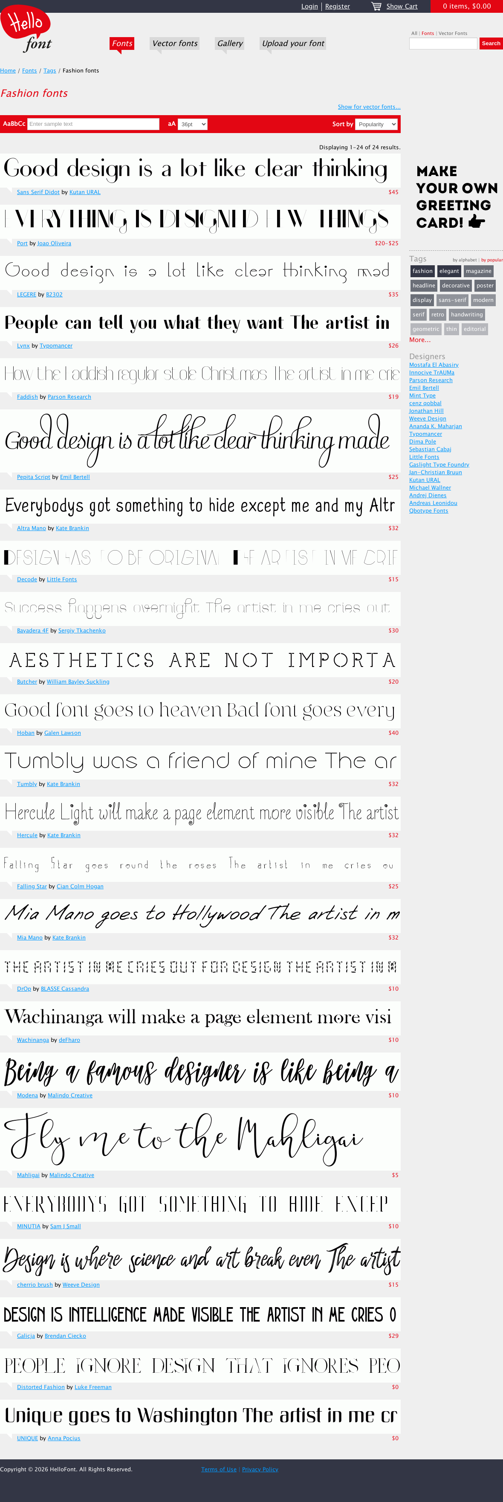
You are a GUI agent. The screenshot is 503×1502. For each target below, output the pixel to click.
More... (420, 340)
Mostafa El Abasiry (434, 365)
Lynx (23, 346)
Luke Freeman (93, 1387)
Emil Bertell (75, 477)
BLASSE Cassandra (65, 989)
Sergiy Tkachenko (82, 630)
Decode (27, 579)
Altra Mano (31, 528)
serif (419, 314)
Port (22, 243)
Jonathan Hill (426, 411)
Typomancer (56, 346)
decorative (456, 285)
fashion (423, 271)
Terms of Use (219, 1469)
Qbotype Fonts (428, 511)
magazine (478, 271)
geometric (426, 329)
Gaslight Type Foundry (439, 465)
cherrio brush (35, 1285)
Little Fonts (62, 579)
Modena (27, 1095)
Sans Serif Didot (38, 192)
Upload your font (293, 43)
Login (309, 7)
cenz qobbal (425, 403)
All (414, 33)
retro (437, 314)
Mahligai (28, 1175)
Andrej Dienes (428, 495)
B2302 (54, 294)
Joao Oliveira (54, 243)
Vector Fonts (453, 33)
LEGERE (26, 294)
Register (337, 7)
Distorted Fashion (41, 1387)
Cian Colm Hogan (80, 886)
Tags (49, 71)
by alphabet (465, 260)
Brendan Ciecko (65, 1336)
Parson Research (69, 397)
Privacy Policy (260, 1469)
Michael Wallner (430, 488)
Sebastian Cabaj (430, 449)
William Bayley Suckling (78, 682)
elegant (449, 271)
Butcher (27, 682)
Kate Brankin (72, 528)
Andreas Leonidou (433, 503)
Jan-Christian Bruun (435, 472)
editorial (475, 329)
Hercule (27, 835)
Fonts (122, 43)
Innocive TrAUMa (431, 372)
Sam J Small (65, 1226)
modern (483, 300)
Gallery (229, 43)
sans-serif (452, 300)
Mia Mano (30, 938)
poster (485, 285)
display (422, 300)
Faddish (27, 397)
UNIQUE (27, 1438)
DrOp (24, 989)
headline (424, 285)
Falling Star (32, 886)
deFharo (69, 1040)
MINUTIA (28, 1226)
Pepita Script (33, 477)
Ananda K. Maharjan (435, 426)
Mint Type (422, 395)
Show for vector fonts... (369, 107)
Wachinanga (33, 1040)
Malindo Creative (70, 1095)
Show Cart (402, 7)
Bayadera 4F (33, 630)
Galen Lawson (62, 733)
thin (451, 329)
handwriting (467, 314)
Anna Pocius (64, 1438)
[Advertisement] (456, 109)
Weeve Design (81, 1285)
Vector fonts (174, 43)
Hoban (26, 733)
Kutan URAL (85, 192)
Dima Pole (422, 442)
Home (8, 71)
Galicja (26, 1336)
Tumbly (27, 784)
